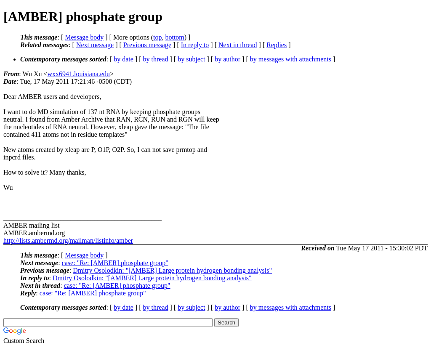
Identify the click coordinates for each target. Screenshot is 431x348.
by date (123, 59)
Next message (95, 44)
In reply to (195, 44)
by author (227, 59)
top (157, 37)
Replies (276, 44)
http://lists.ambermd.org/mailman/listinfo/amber (68, 240)
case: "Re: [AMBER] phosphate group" (115, 262)
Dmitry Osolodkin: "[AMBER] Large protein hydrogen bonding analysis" (172, 270)
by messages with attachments (290, 59)
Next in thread (237, 44)
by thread (155, 59)
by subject (191, 59)
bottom (174, 37)
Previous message (147, 44)
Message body (84, 37)
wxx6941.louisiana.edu (79, 73)
